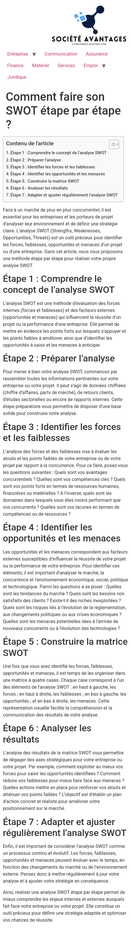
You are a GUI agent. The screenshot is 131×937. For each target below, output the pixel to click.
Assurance (97, 54)
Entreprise (17, 54)
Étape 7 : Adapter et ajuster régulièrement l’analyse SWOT (64, 195)
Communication (61, 54)
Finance (15, 65)
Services (66, 65)
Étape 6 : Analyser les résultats (39, 188)
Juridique (16, 77)
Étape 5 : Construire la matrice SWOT (44, 181)
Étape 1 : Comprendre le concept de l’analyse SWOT (58, 152)
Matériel (40, 65)
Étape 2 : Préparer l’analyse (35, 160)
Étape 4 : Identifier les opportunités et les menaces (57, 174)
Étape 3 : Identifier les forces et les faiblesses (52, 167)
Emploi (91, 65)
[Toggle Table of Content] (111, 144)
